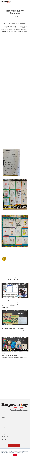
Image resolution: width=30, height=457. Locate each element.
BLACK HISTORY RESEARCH (10, 387)
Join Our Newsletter (14, 445)
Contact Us (4, 439)
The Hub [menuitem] (3, 417)
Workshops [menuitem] (4, 419)
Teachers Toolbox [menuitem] (5, 415)
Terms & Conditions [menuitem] (5, 436)
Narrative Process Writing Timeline (12, 334)
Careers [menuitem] (3, 427)
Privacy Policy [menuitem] (4, 434)
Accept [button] (15, 454)
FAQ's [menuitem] (3, 425)
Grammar (17, 8)
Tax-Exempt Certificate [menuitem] (6, 429)
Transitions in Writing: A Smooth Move (14, 361)
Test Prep (13, 8)
